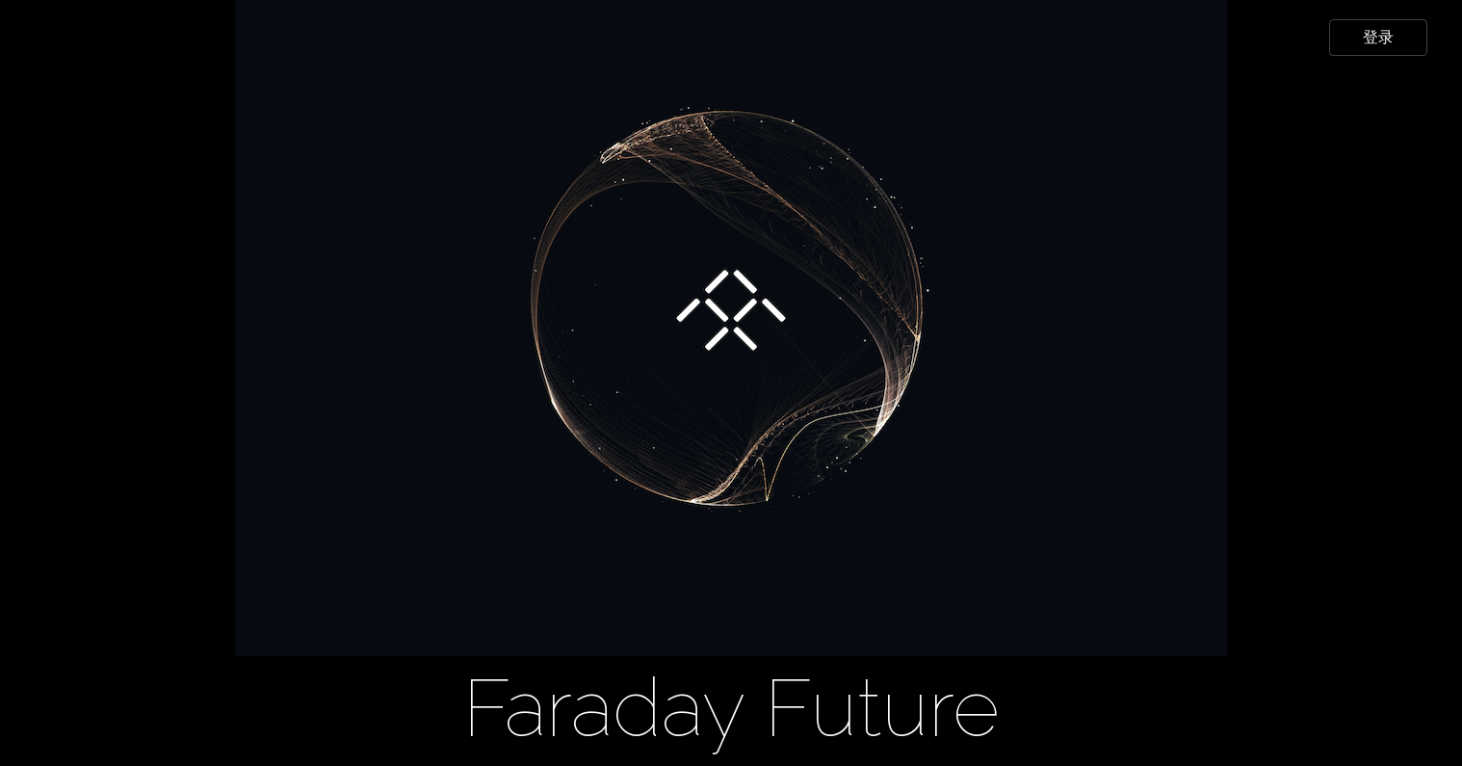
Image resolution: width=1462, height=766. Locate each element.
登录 (1378, 37)
